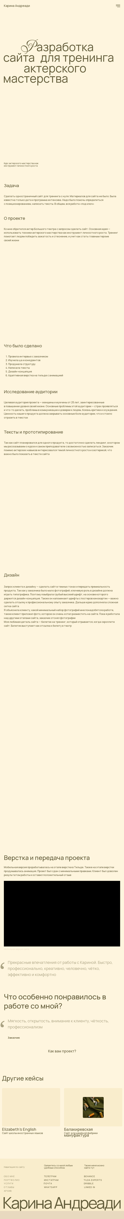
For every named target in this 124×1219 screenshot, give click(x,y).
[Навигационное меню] (118, 5)
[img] (31, 1107)
